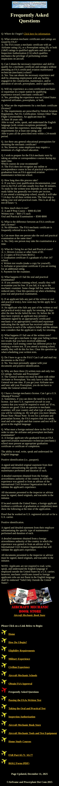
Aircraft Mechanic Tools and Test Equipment (32, 733)
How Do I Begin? (17, 642)
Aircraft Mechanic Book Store (29, 615)
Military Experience (19, 659)
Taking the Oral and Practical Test (26, 708)
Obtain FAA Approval (20, 683)
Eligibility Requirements (21, 650)
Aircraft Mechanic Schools (22, 675)
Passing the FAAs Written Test (24, 700)
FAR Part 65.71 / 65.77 (20, 755)
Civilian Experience (19, 667)
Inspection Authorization (21, 716)
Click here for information (37, 33)
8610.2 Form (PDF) (18, 763)
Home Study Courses (19, 741)
